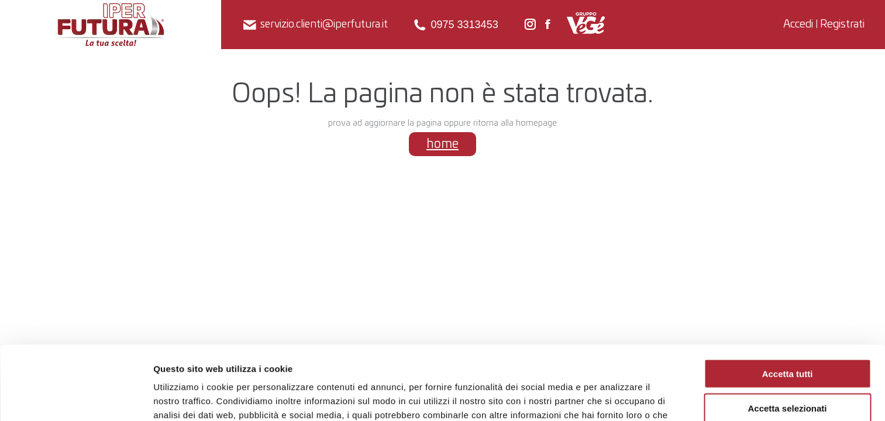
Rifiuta (787, 373)
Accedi (798, 24)
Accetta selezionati (787, 339)
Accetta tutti (787, 304)
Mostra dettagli (614, 398)
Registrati (842, 24)
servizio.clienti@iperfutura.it (315, 24)
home (442, 144)
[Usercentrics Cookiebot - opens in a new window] (76, 398)
